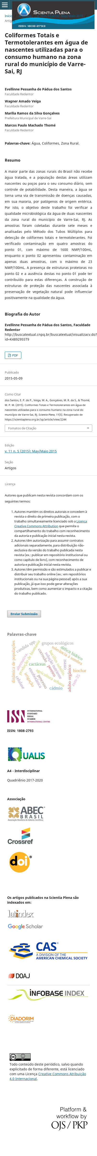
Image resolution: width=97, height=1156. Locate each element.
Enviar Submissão (24, 614)
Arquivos (24, 16)
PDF (14, 355)
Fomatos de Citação (22, 428)
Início (8, 16)
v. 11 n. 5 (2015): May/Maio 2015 (60, 16)
